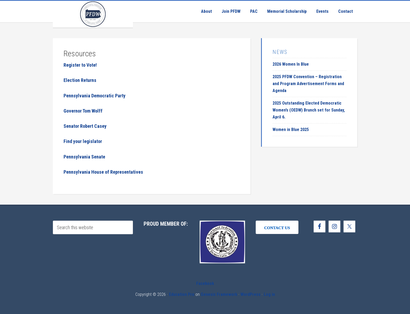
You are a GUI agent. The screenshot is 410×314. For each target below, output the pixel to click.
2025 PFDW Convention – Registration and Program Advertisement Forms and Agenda (308, 83)
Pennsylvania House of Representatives (103, 172)
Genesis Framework (219, 294)
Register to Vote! (80, 65)
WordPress (251, 294)
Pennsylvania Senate (84, 157)
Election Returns (80, 80)
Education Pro (181, 294)
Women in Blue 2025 (291, 129)
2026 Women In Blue (291, 64)
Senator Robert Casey (85, 126)
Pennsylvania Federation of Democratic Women (93, 14)
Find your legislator (83, 141)
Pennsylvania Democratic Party (94, 95)
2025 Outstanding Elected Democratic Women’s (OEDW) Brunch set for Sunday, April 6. (309, 110)
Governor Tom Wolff (83, 111)
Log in (269, 294)
